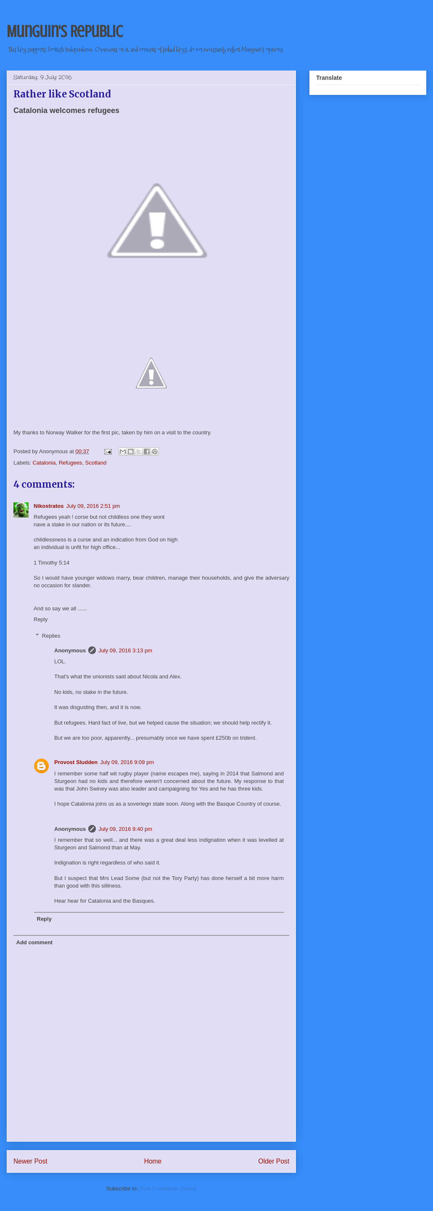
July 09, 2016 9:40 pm (125, 829)
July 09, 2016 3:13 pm (125, 650)
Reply (41, 619)
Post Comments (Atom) (168, 1188)
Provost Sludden (76, 762)
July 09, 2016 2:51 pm (93, 506)
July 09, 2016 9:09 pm (127, 762)
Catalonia (44, 463)
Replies (51, 636)
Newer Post (30, 1161)
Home (153, 1161)
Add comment (34, 942)
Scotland (96, 463)
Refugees (70, 463)
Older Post (273, 1161)
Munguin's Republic (64, 31)
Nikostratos (49, 506)
